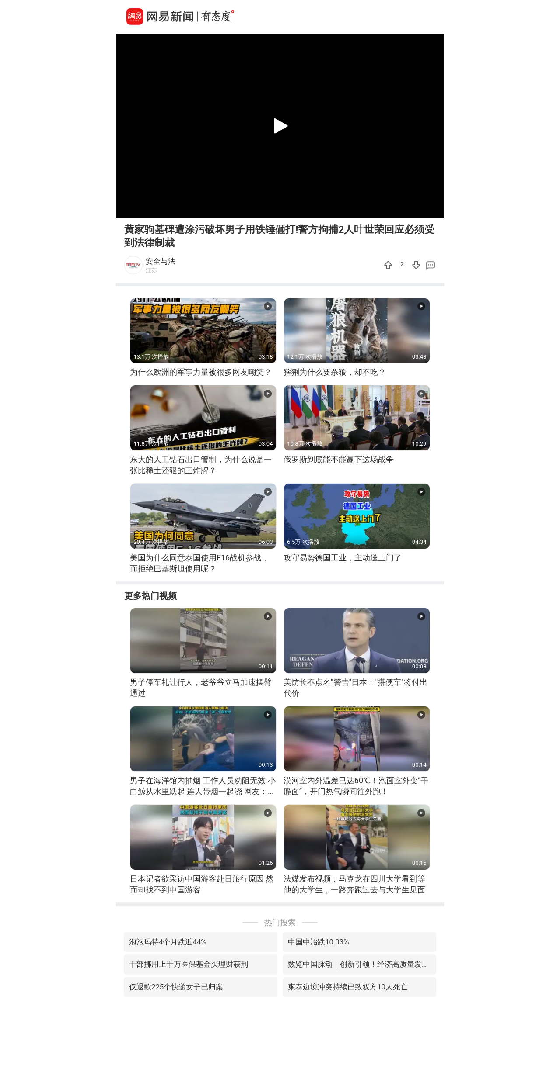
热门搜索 (280, 922)
